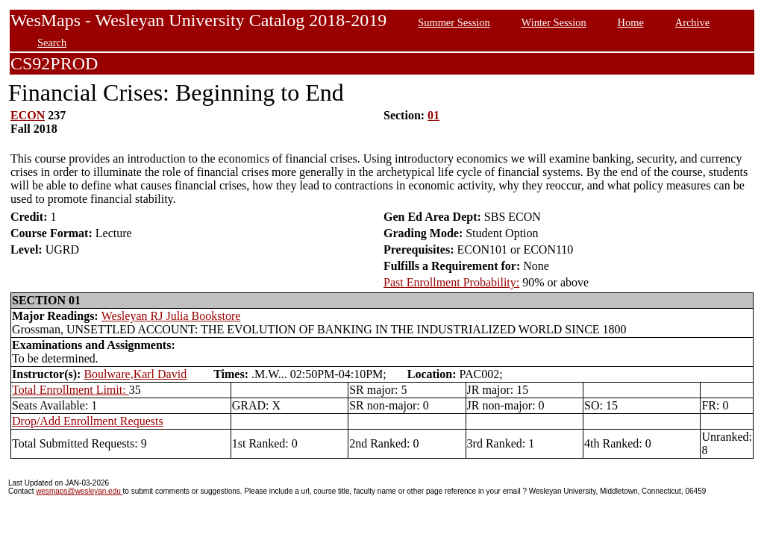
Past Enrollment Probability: (451, 282)
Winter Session (554, 22)
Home (631, 22)
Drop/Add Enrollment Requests (87, 421)
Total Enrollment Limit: (70, 389)
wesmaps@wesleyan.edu (79, 491)
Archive (692, 22)
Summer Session (453, 22)
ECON (27, 115)
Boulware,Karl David (135, 374)
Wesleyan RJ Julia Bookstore (171, 316)
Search (51, 42)
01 (433, 115)
